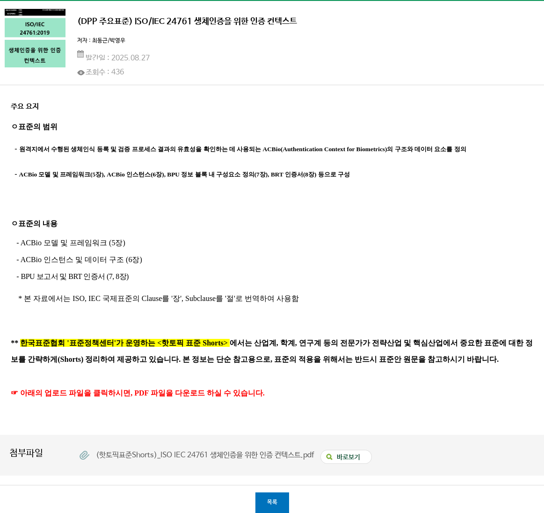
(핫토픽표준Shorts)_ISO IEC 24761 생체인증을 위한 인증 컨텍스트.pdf (206, 455)
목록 (272, 502)
